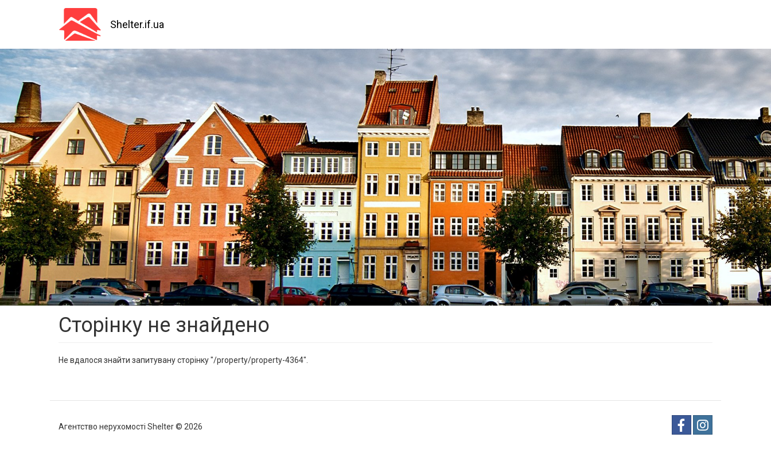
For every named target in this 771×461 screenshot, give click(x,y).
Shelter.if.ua (137, 24)
